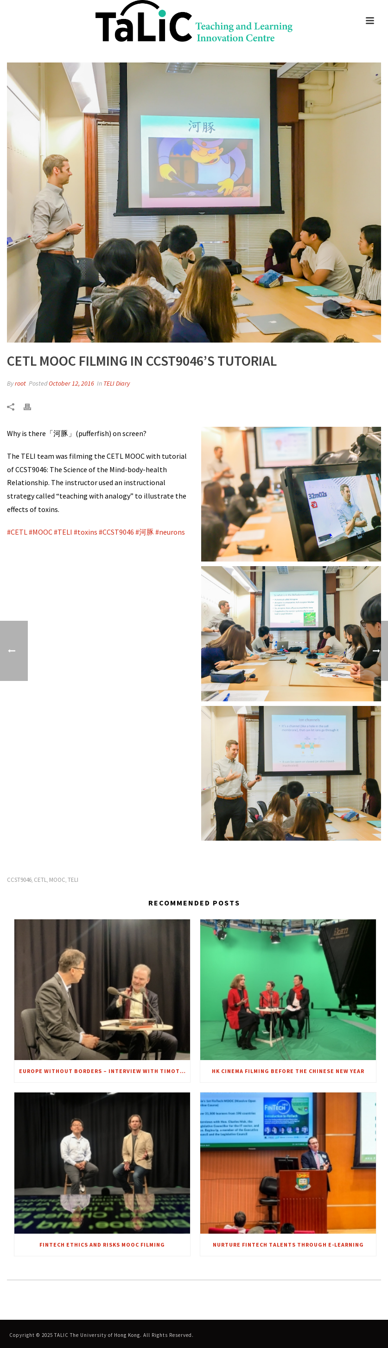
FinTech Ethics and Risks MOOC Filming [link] (102, 1244)
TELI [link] (73, 880)
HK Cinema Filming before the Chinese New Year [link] (288, 1070)
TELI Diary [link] (116, 383)
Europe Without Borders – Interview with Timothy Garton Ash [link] (104, 1070)
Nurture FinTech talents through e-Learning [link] (288, 1244)
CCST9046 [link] (19, 880)
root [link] (20, 383)
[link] (193, 21)
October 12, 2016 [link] (71, 383)
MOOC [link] (57, 880)
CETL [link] (40, 880)
